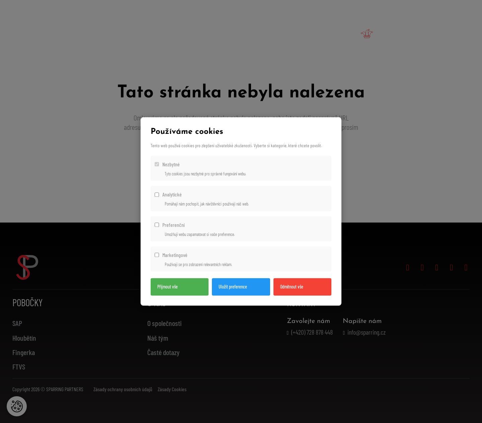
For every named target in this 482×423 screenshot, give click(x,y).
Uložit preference (233, 287)
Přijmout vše (167, 287)
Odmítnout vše (291, 287)
